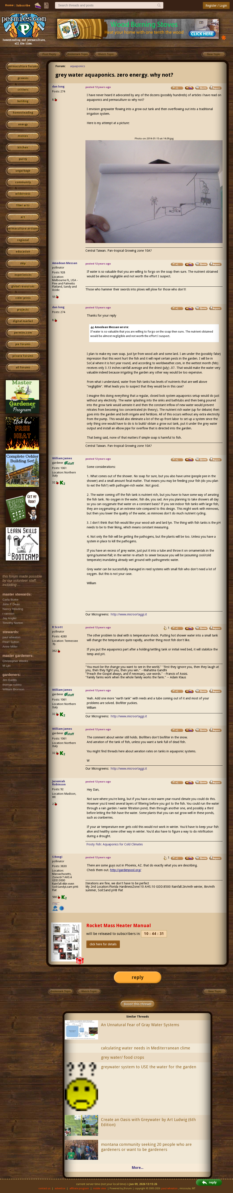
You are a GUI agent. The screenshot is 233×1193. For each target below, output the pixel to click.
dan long (58, 86)
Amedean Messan (64, 263)
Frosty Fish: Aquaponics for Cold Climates (114, 844)
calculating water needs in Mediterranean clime (145, 1048)
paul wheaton (169, 1188)
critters (23, 89)
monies (23, 136)
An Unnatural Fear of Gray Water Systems (140, 1024)
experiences (23, 274)
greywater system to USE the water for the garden (148, 1067)
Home (9, 5)
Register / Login (216, 5)
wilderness (22, 193)
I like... (56, 904)
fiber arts (23, 205)
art (23, 217)
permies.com (23, 332)
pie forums (22, 344)
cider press (23, 298)
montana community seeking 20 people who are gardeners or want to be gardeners (146, 1147)
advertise (60, 1188)
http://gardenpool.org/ (125, 870)
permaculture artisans (23, 228)
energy (23, 124)
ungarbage (23, 170)
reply (138, 977)
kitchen (23, 147)
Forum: (60, 66)
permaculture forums (23, 66)
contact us (44, 1188)
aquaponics (77, 66)
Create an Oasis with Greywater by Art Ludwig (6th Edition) (148, 1122)
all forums (23, 367)
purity (23, 159)
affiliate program (79, 1188)
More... (137, 1168)
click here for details (103, 944)
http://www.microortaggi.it (129, 614)
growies (23, 78)
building (22, 101)
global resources (22, 286)
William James (62, 458)
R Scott (57, 627)
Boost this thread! (137, 1004)
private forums (22, 356)
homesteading (23, 112)
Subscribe (23, 5)
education (23, 251)
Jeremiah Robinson (59, 783)
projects (23, 309)
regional (23, 240)
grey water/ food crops (122, 1057)
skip (23, 263)
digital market (23, 321)
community (23, 182)
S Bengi (57, 856)
